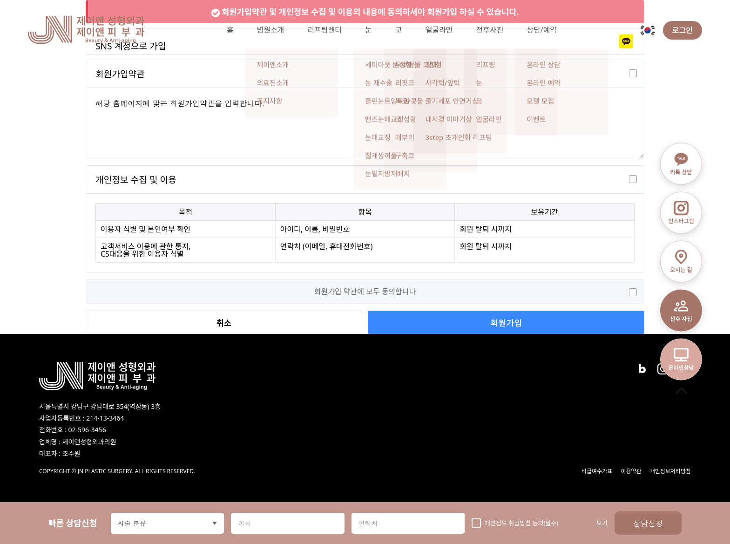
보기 (602, 523)
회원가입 (506, 322)
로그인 (682, 30)
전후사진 (489, 30)
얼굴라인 (439, 30)
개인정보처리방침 (670, 471)
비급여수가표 (596, 471)
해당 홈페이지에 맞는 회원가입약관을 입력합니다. (365, 123)
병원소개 (270, 30)
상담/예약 (542, 30)
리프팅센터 (324, 30)
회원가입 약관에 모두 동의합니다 (365, 291)
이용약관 (631, 471)
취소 (223, 322)
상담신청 (648, 523)
